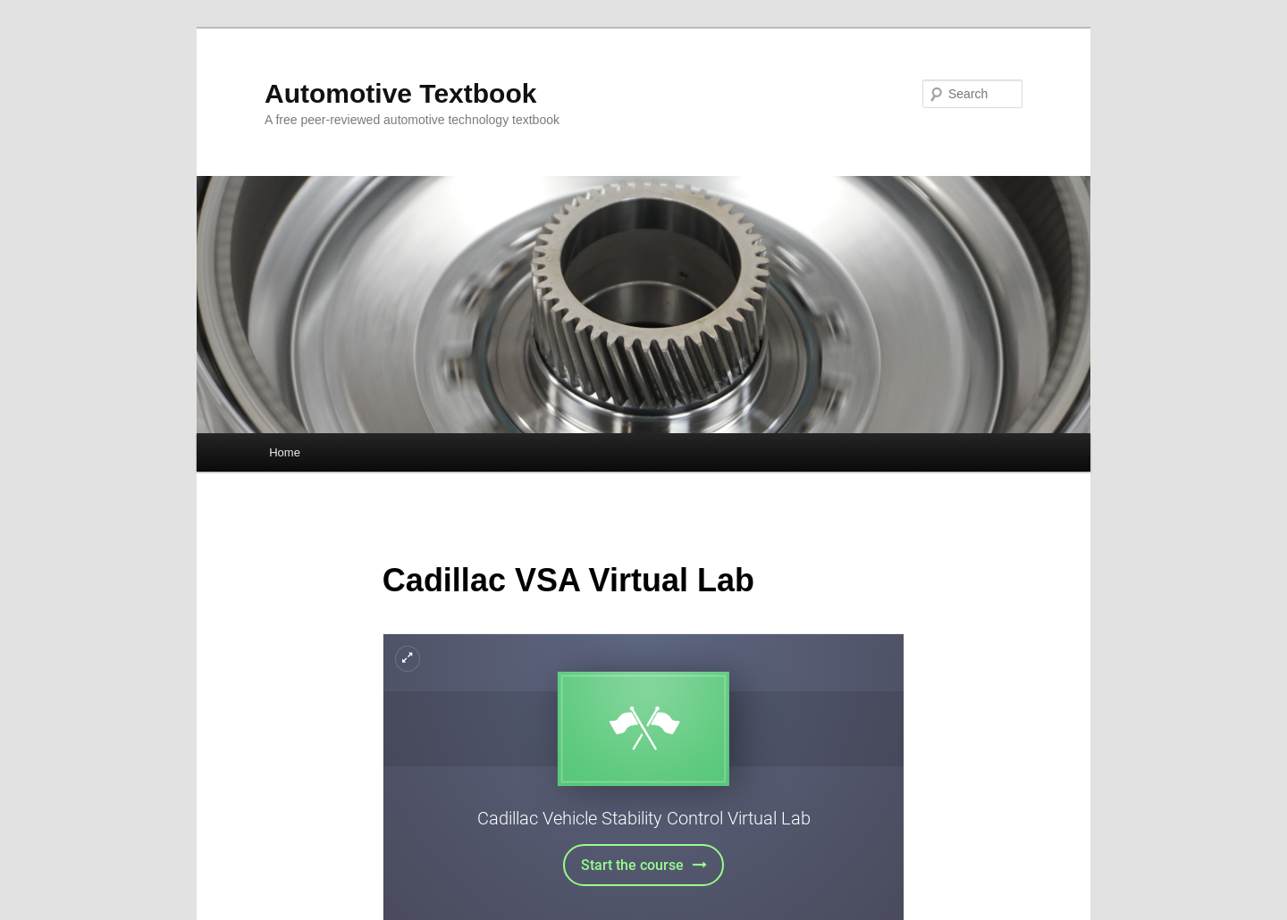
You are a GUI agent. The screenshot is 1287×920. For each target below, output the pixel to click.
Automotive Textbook (400, 93)
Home (284, 452)
